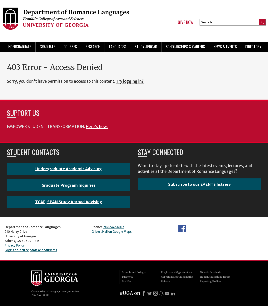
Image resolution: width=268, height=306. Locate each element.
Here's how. (97, 126)
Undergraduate (19, 46)
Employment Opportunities (176, 272)
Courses (70, 46)
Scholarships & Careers (185, 46)
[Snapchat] (161, 293)
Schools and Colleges (134, 272)
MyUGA (126, 281)
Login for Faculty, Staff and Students (31, 250)
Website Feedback (210, 272)
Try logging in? (130, 81)
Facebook (182, 228)
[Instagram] (155, 293)
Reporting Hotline (210, 281)
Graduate (47, 46)
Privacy (165, 281)
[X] (149, 293)
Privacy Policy (15, 245)
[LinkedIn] (173, 293)
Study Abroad (146, 46)
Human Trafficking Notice (215, 276)
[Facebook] (143, 293)
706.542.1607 (113, 227)
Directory (253, 46)
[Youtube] (167, 293)
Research (93, 46)
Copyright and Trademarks (177, 276)
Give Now (185, 22)
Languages (117, 46)
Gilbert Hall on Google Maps (112, 231)
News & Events (225, 46)
